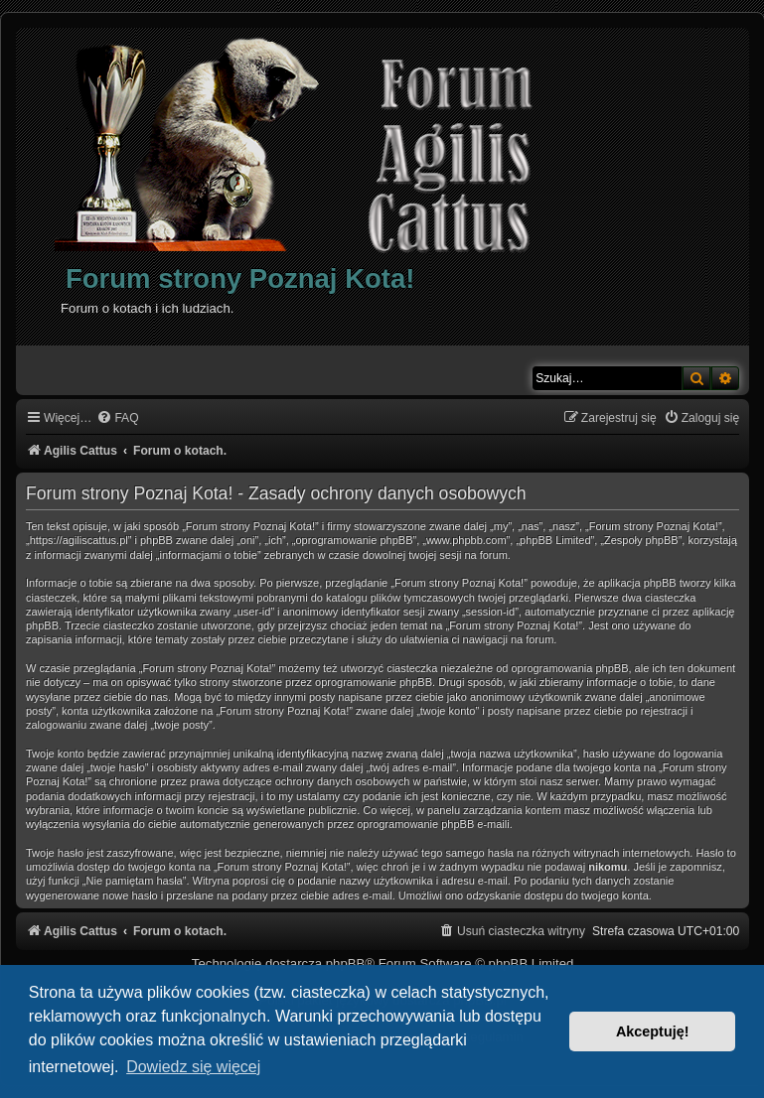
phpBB (346, 963)
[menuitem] (117, 418)
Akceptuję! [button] (652, 1031)
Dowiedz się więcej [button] (193, 1066)
